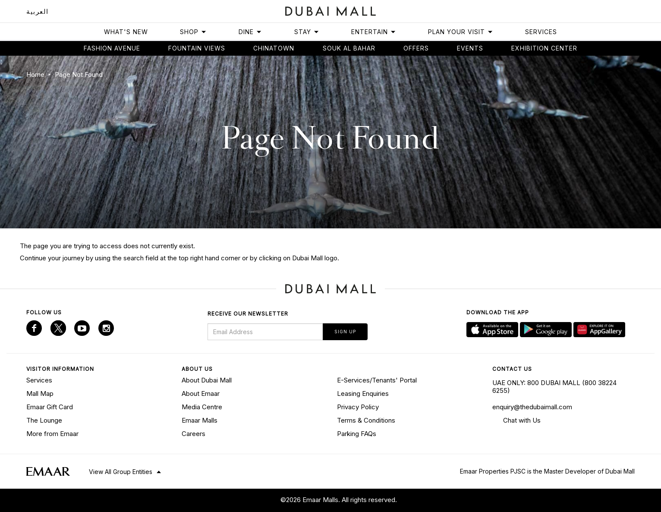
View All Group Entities (120, 471)
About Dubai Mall (207, 380)
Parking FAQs (356, 434)
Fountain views (196, 48)
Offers (416, 48)
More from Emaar (52, 434)
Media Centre (202, 407)
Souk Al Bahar (349, 48)
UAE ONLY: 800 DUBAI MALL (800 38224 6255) (554, 387)
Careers (193, 434)
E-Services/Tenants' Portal (377, 380)
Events (470, 48)
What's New (126, 31)
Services (541, 31)
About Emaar (201, 393)
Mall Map (40, 393)
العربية (37, 11)
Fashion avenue (112, 48)
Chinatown (273, 48)
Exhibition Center (544, 48)
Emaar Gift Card (49, 407)
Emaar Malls (199, 420)
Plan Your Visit (460, 31)
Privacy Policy (358, 407)
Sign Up (345, 331)
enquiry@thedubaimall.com (532, 407)
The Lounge (44, 420)
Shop (193, 31)
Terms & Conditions (366, 420)
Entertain (373, 31)
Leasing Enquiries (363, 393)
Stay (306, 31)
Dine (250, 31)
